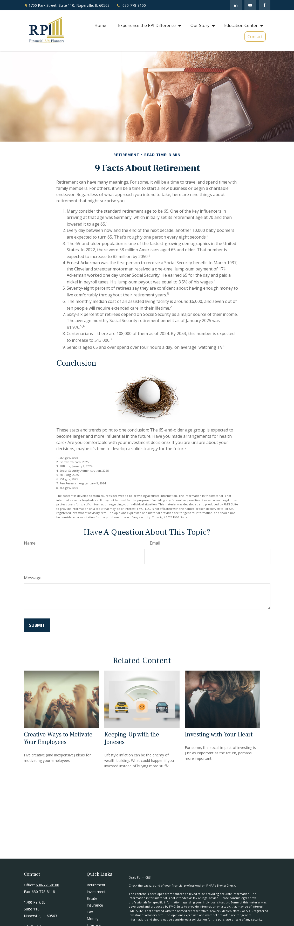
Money (92, 918)
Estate (92, 898)
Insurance (95, 905)
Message (33, 578)
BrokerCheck (226, 885)
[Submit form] (37, 625)
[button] (100, 25)
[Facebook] (264, 5)
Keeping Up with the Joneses (131, 738)
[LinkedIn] (236, 5)
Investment (96, 891)
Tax (90, 911)
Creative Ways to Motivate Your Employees (58, 738)
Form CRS (144, 877)
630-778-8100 (131, 5)
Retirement (96, 884)
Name (30, 543)
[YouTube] (250, 5)
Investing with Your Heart (218, 734)
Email (155, 543)
